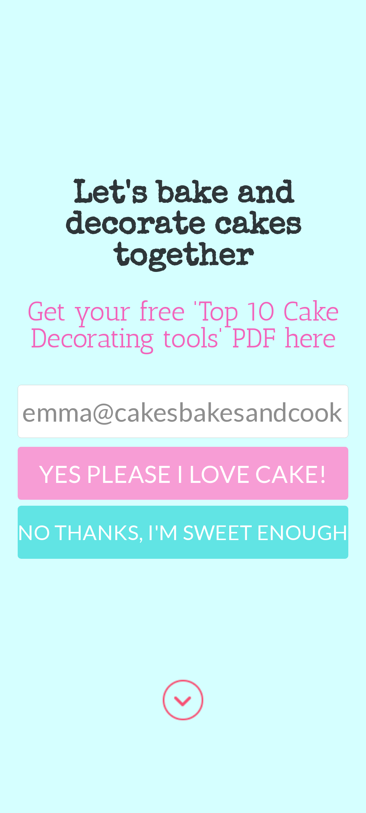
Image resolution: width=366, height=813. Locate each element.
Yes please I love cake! (183, 472)
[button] (183, 226)
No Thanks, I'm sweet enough (183, 531)
